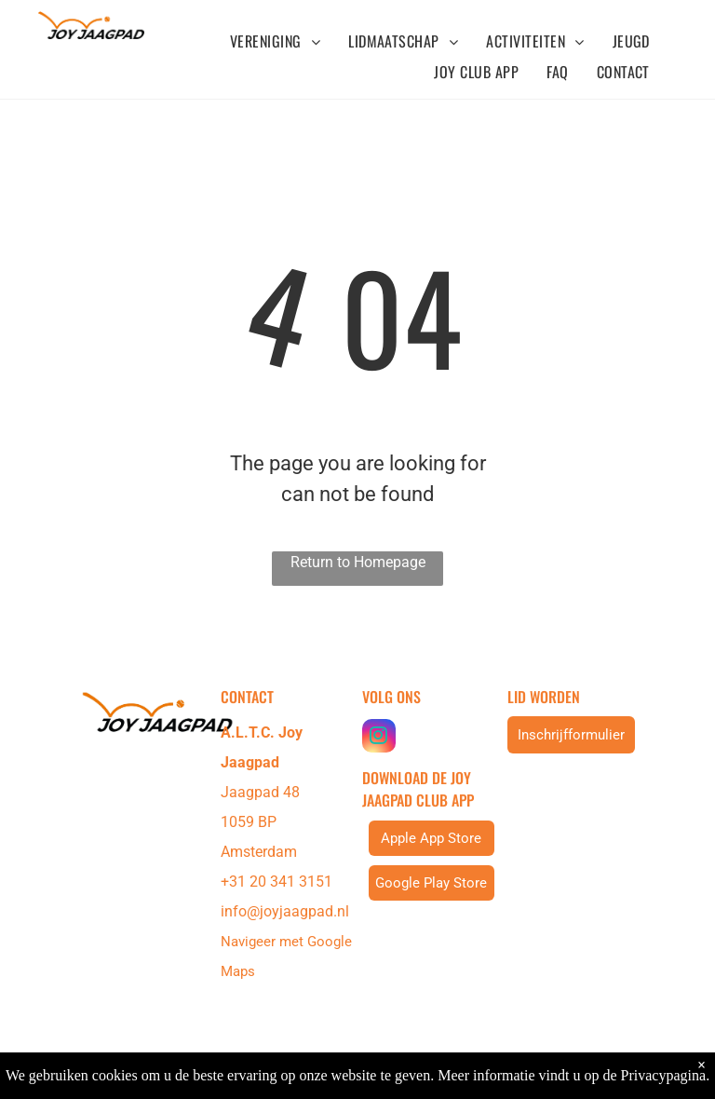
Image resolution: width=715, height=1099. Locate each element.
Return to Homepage (357, 562)
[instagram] (379, 738)
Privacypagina (664, 1075)
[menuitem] (275, 40)
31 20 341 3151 (280, 881)
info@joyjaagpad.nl (285, 911)
